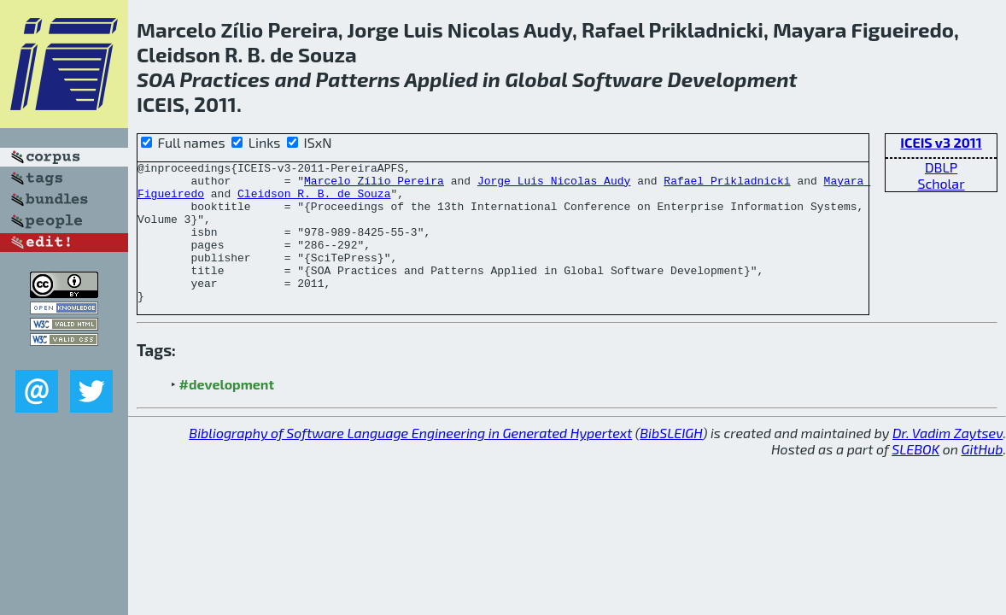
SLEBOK (915, 477)
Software (618, 79)
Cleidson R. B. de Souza (313, 200)
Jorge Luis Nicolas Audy (553, 185)
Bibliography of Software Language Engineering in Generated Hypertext (410, 461)
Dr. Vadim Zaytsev (947, 461)
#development (226, 412)
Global (536, 79)
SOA (156, 79)
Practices (224, 79)
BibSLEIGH (671, 461)
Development (732, 79)
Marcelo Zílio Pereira (374, 185)
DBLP (941, 167)
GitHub (982, 477)
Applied (440, 79)
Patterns (357, 79)
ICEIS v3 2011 (940, 142)
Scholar (940, 183)
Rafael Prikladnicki (727, 185)
